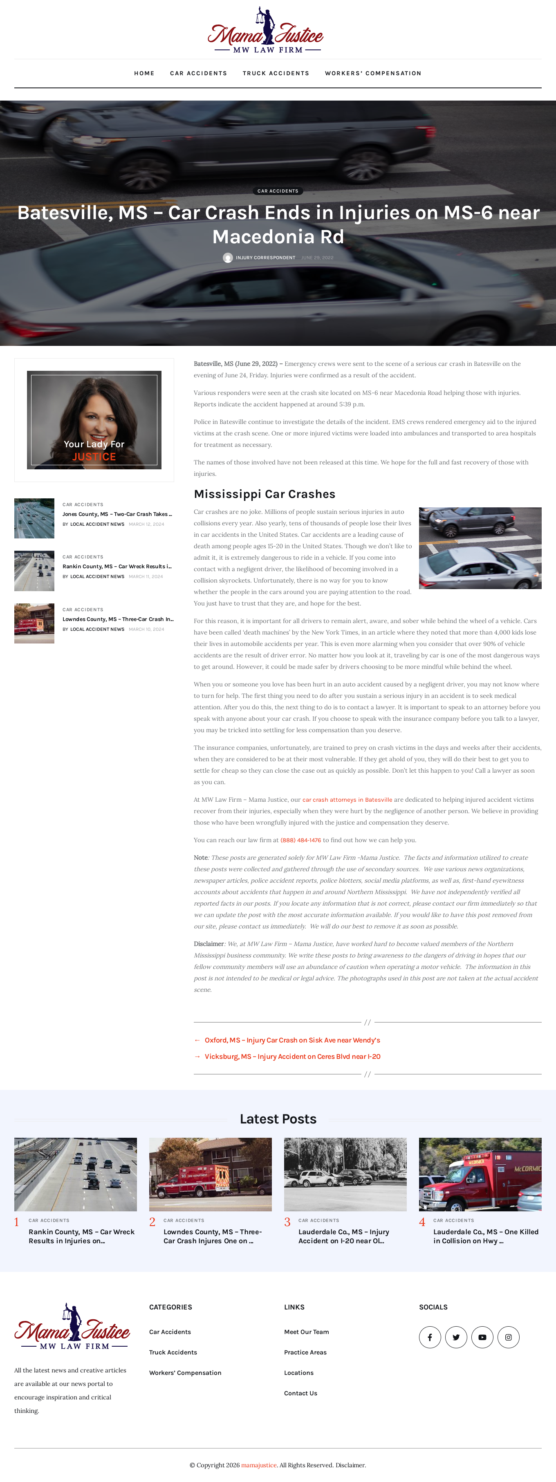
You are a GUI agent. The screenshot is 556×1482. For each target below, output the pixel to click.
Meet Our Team (306, 1332)
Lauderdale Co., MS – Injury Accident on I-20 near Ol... (343, 1236)
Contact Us (300, 1393)
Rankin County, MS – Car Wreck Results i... (116, 566)
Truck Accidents (276, 73)
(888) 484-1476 (300, 840)
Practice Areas (305, 1352)
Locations (299, 1373)
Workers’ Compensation (373, 73)
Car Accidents (199, 73)
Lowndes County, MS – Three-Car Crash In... (117, 618)
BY (93, 524)
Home (144, 73)
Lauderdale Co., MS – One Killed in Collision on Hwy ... (486, 1236)
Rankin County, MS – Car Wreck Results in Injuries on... (82, 1236)
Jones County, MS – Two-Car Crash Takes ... (117, 514)
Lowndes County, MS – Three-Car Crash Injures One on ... (213, 1236)
